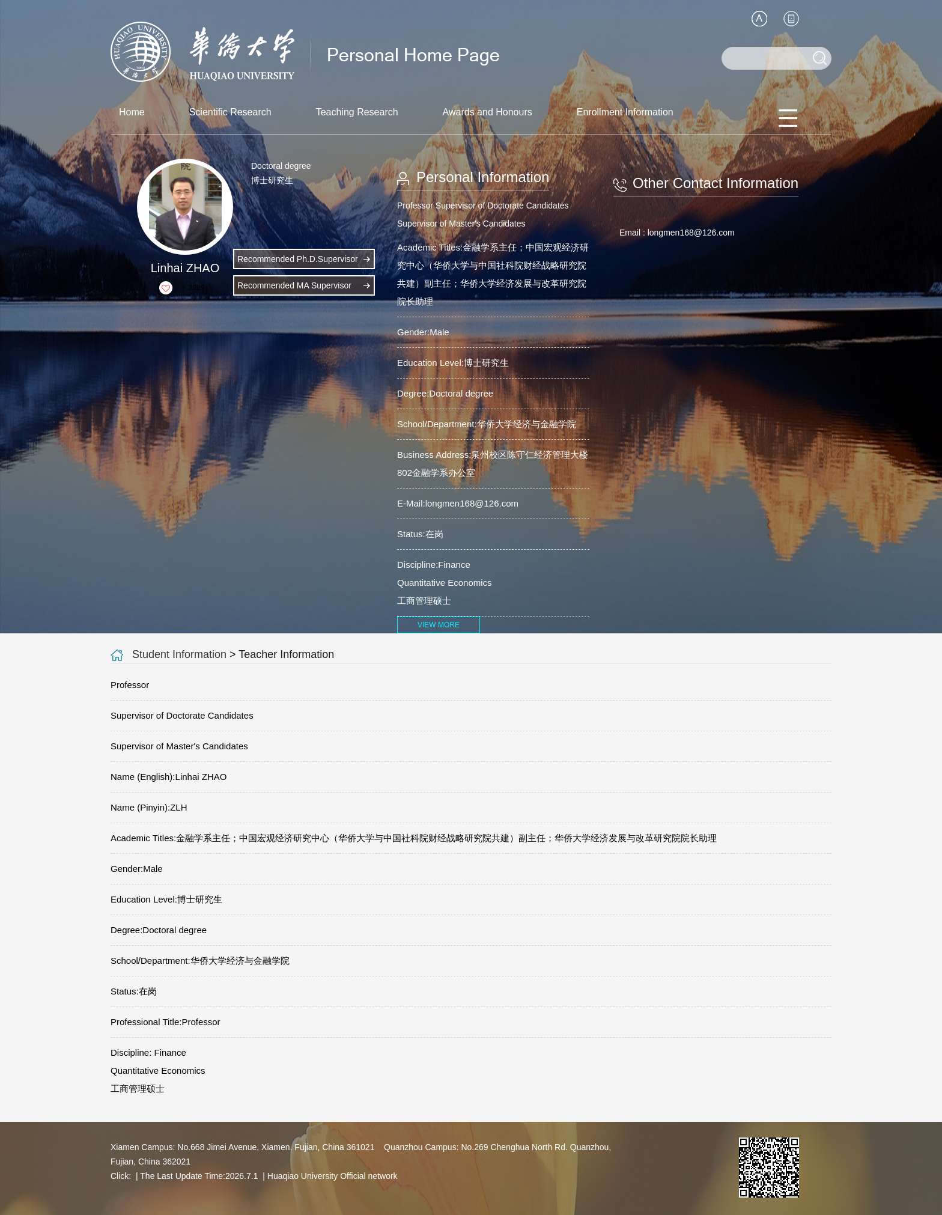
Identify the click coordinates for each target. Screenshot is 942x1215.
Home (132, 112)
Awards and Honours (487, 112)
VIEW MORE (439, 625)
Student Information (179, 654)
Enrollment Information (625, 112)
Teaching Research (357, 112)
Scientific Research (230, 112)
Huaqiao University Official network (332, 1176)
